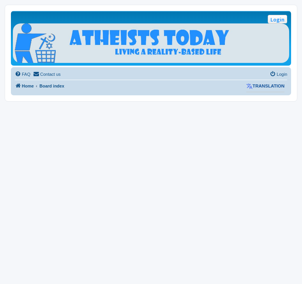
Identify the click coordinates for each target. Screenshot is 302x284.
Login (277, 19)
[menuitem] (22, 74)
